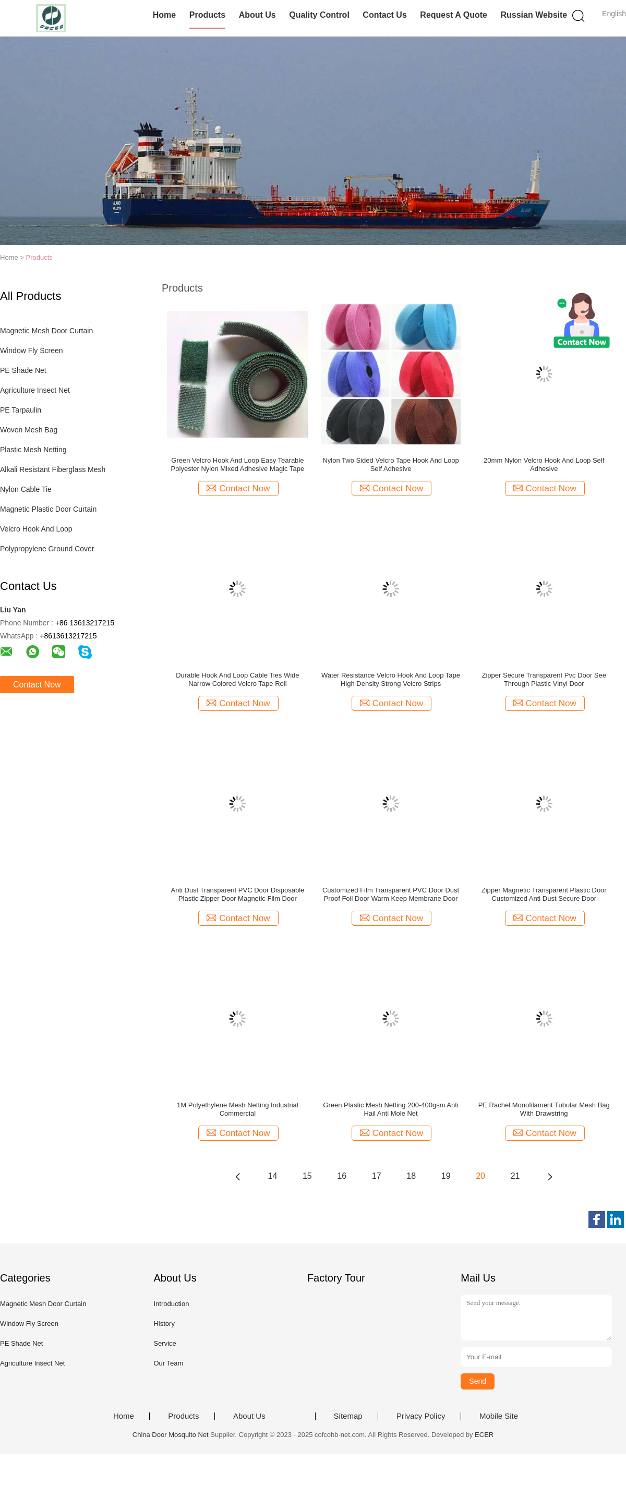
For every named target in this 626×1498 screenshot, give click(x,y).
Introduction (171, 1304)
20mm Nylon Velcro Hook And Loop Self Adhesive (544, 464)
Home (164, 14)
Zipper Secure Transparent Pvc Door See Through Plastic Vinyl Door (544, 679)
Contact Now (37, 684)
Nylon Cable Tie (26, 489)
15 (307, 1175)
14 (273, 1175)
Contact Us (384, 14)
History (163, 1323)
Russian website (533, 14)
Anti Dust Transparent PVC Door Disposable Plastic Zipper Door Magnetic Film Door (237, 894)
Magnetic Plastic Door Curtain (48, 509)
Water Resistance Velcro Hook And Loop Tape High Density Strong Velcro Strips (390, 679)
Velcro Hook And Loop (36, 529)
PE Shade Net (23, 370)
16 (341, 1175)
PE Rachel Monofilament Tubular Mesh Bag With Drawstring (544, 1109)
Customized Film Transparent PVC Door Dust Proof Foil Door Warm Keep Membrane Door (390, 894)
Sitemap (348, 1416)
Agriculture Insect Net (35, 390)
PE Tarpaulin (20, 410)
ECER (484, 1435)
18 (411, 1175)
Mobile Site (498, 1416)
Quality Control (319, 14)
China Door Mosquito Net (171, 1435)
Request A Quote (453, 14)
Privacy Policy (420, 1416)
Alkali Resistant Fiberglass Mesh (52, 469)
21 (515, 1175)
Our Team (168, 1363)
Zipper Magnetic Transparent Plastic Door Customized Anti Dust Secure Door (544, 894)
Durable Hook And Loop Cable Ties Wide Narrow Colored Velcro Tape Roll (237, 679)
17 (376, 1175)
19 (446, 1175)
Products (207, 14)
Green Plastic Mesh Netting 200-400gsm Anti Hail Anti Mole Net (390, 1109)
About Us (257, 14)
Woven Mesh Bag (28, 430)
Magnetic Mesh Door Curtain (46, 331)
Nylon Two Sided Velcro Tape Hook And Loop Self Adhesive (390, 464)
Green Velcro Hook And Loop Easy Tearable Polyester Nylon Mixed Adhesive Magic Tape (238, 464)
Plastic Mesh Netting (33, 449)
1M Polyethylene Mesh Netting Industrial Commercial (237, 1109)
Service (164, 1343)
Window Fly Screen (31, 350)
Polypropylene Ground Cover (47, 549)
